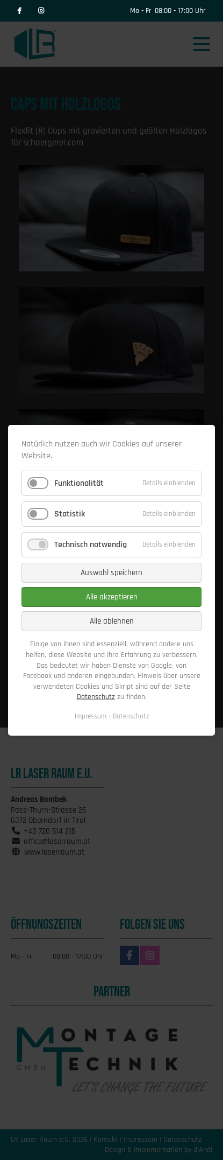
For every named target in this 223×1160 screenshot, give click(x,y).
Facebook (19, 11)
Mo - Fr (141, 11)
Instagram (41, 11)
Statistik (69, 514)
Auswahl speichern (111, 573)
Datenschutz (96, 697)
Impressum (90, 716)
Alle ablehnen (112, 621)
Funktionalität (79, 482)
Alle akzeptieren (112, 597)
